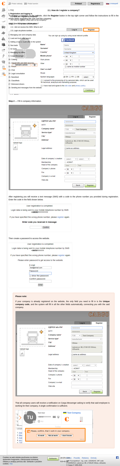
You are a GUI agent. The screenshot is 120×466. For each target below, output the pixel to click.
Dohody (94, 458)
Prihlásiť (78, 4)
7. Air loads (12, 49)
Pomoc (69, 458)
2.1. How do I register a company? (24, 16)
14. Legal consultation (16, 74)
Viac (11, 464)
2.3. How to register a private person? (25, 24)
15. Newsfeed (13, 77)
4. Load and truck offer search (19, 38)
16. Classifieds (13, 81)
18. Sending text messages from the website (25, 88)
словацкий (114, 4)
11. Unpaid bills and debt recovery (21, 63)
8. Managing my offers (16, 52)
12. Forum (12, 67)
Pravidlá (77, 458)
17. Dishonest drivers (16, 84)
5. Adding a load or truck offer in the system (24, 42)
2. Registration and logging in (20, 14)
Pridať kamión (33, 4)
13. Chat (11, 70)
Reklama (85, 458)
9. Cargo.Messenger (16, 56)
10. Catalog (12, 59)
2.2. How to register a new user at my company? (29, 20)
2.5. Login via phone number (21, 31)
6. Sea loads (13, 45)
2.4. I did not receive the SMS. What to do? (27, 27)
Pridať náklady (17, 4)
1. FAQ (11, 10)
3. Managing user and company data (22, 35)
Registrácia (95, 4)
